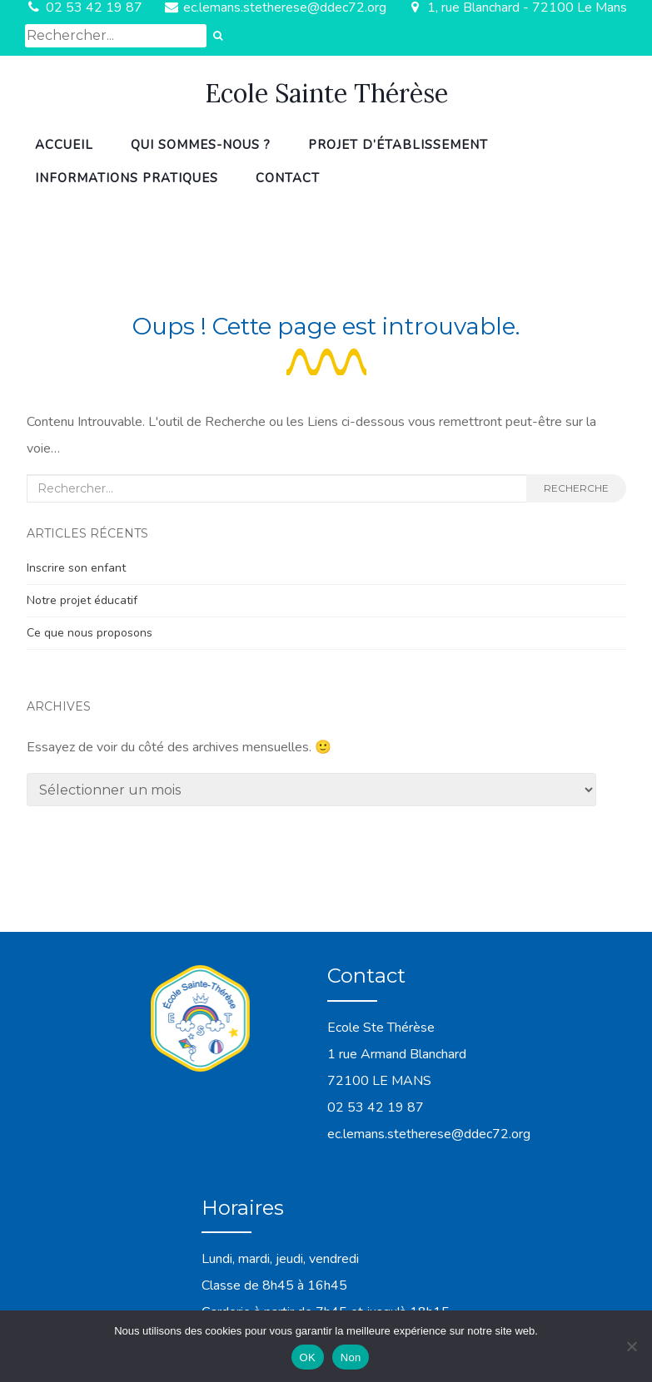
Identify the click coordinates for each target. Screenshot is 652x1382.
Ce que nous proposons (89, 633)
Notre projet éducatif (82, 600)
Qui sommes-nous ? (201, 144)
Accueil (64, 144)
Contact (288, 178)
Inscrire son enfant (76, 568)
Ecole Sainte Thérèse (326, 93)
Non (351, 1357)
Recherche (576, 488)
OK (308, 1357)
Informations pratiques (126, 178)
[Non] (631, 1346)
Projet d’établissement (398, 144)
